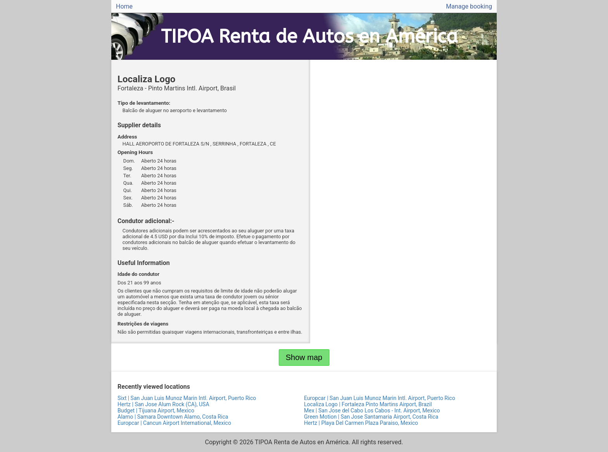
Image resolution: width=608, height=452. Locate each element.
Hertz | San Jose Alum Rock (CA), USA (163, 404)
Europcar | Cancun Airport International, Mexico (174, 423)
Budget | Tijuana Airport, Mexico (155, 410)
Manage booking (469, 6)
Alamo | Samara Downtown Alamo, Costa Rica (172, 417)
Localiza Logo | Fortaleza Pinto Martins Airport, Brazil (368, 404)
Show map (304, 357)
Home (124, 6)
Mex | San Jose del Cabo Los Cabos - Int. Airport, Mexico (372, 410)
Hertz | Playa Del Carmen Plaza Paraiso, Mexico (361, 423)
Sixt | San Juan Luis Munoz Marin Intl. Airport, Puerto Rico (186, 398)
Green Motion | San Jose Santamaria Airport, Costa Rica (371, 417)
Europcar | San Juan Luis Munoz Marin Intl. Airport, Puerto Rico (379, 398)
